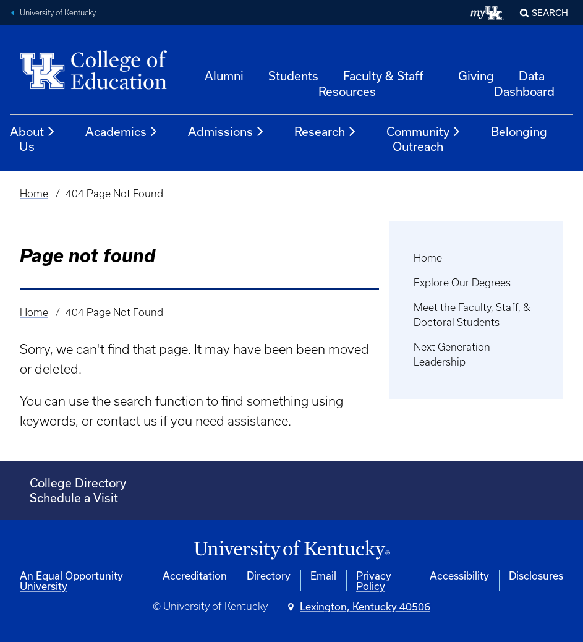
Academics (121, 131)
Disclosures (536, 575)
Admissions (226, 131)
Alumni (224, 76)
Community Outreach (423, 138)
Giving (476, 76)
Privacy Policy (373, 581)
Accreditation (195, 575)
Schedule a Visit (74, 497)
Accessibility (459, 575)
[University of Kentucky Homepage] (291, 550)
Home (34, 193)
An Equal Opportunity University (71, 581)
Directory (269, 575)
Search (550, 12)
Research (325, 131)
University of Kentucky (58, 13)
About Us (33, 138)
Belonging (519, 131)
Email (323, 575)
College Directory (78, 483)
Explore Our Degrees (462, 282)
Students (293, 76)
